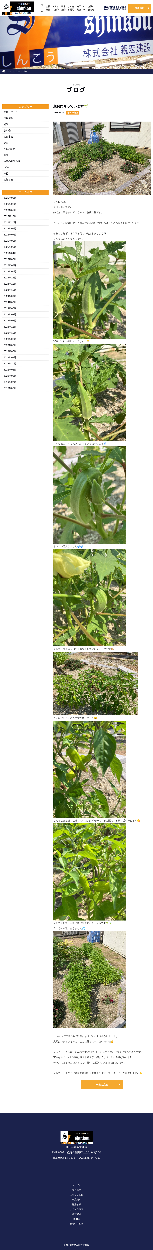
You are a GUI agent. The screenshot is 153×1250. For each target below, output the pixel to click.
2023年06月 (10, 345)
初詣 (6, 124)
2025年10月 (10, 222)
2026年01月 (10, 210)
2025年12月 (10, 216)
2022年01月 (10, 376)
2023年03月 (10, 357)
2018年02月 (10, 388)
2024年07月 (10, 302)
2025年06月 (10, 241)
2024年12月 (10, 277)
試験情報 (8, 118)
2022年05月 (10, 369)
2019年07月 (10, 382)
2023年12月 (10, 326)
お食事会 (8, 136)
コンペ (7, 167)
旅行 (6, 173)
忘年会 (7, 130)
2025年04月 (10, 253)
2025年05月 (10, 247)
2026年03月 (10, 198)
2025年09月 (10, 228)
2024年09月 (10, 296)
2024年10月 (10, 290)
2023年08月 (10, 339)
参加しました (11, 112)
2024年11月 (10, 283)
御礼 (6, 155)
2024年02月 (10, 320)
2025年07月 (10, 234)
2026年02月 (10, 204)
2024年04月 (10, 314)
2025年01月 (10, 271)
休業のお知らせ (12, 161)
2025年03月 (10, 259)
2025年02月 (10, 265)
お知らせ (8, 179)
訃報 (6, 142)
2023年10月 (10, 333)
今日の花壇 (10, 149)
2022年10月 (10, 363)
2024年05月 (10, 308)
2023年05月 (10, 351)
